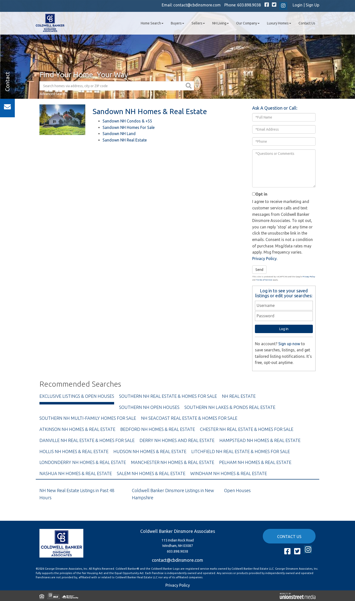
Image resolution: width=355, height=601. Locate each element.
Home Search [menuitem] (152, 23)
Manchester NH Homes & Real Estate (172, 462)
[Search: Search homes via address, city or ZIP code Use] (111, 85)
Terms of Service (264, 280)
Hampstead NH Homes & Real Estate (260, 440)
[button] (189, 85)
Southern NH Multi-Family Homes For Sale (87, 418)
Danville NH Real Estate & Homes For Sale (87, 440)
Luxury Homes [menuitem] (279, 23)
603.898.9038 (249, 5)
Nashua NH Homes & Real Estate (75, 473)
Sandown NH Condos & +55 (127, 121)
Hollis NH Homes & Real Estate (73, 451)
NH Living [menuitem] (220, 23)
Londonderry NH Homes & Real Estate (82, 462)
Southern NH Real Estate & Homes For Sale (168, 396)
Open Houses (237, 490)
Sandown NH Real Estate (125, 140)
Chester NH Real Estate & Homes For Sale (246, 429)
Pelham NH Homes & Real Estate (255, 462)
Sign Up (312, 5)
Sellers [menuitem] (198, 23)
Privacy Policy (264, 258)
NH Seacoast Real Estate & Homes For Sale (189, 418)
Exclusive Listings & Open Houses (76, 396)
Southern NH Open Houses (149, 407)
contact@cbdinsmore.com (197, 5)
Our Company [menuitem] (248, 23)
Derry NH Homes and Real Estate (177, 440)
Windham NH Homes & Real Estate (228, 473)
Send (259, 270)
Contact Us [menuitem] (307, 23)
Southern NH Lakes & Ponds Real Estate (229, 407)
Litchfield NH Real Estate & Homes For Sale (240, 451)
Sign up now (289, 343)
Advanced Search (53, 94)
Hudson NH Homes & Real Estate (149, 451)
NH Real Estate (239, 396)
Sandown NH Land (119, 133)
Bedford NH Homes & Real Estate (157, 429)
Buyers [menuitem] (177, 23)
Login (297, 5)
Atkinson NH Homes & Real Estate (77, 429)
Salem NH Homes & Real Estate (151, 473)
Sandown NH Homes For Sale (129, 127)
